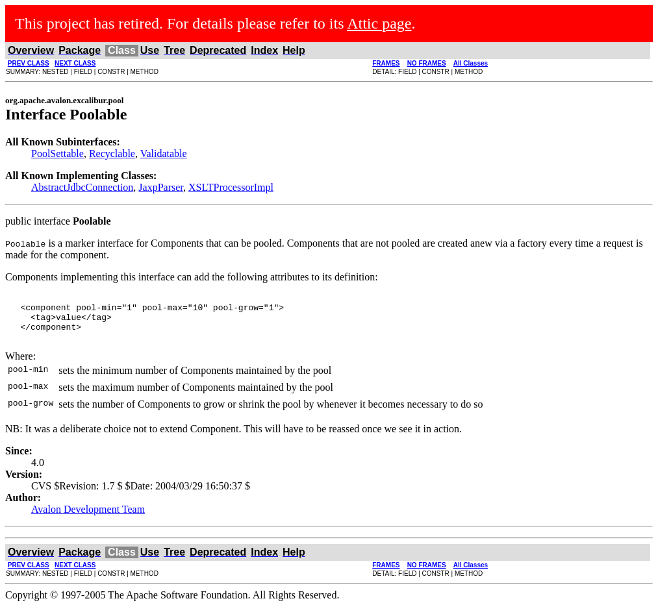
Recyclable (112, 153)
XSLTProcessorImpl (230, 187)
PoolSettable (57, 153)
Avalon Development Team (88, 518)
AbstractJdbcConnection (82, 187)
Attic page (379, 23)
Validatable (163, 153)
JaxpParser (160, 187)
